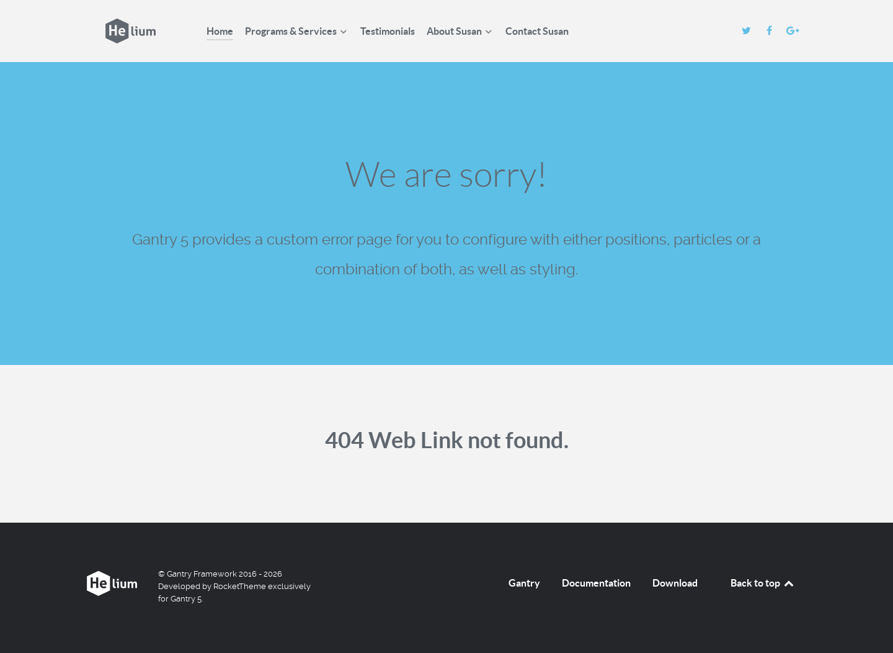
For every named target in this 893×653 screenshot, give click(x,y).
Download (675, 582)
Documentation (596, 582)
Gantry (524, 582)
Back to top (763, 582)
